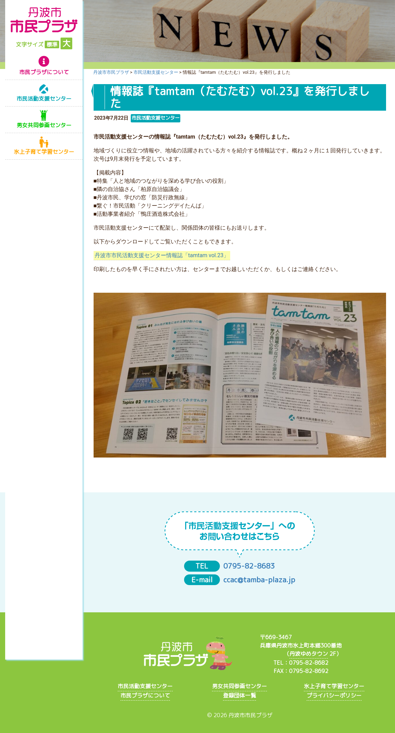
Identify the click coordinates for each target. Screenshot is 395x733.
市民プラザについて (44, 72)
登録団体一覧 (239, 695)
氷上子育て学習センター (44, 151)
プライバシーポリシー (334, 695)
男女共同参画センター (44, 125)
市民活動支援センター (44, 98)
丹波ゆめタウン (308, 653)
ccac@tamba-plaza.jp (259, 580)
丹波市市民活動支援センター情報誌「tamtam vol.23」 (162, 255)
